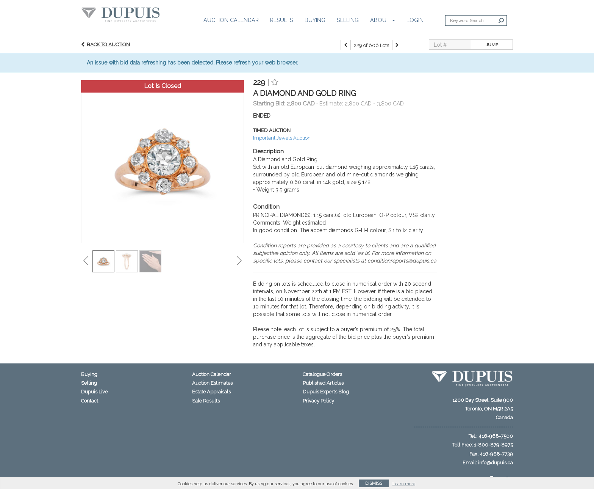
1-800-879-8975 (493, 445)
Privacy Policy (318, 401)
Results (281, 20)
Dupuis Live (94, 392)
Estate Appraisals (211, 392)
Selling (348, 20)
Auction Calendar (231, 20)
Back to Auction (108, 44)
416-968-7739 (496, 454)
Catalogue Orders (322, 374)
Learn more (403, 483)
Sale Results (206, 401)
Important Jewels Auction (282, 138)
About (382, 20)
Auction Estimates (212, 383)
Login (415, 20)
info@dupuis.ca (495, 462)
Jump (492, 44)
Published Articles (323, 383)
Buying (315, 20)
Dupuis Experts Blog (326, 392)
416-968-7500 (495, 436)
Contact (89, 401)
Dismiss (373, 483)
